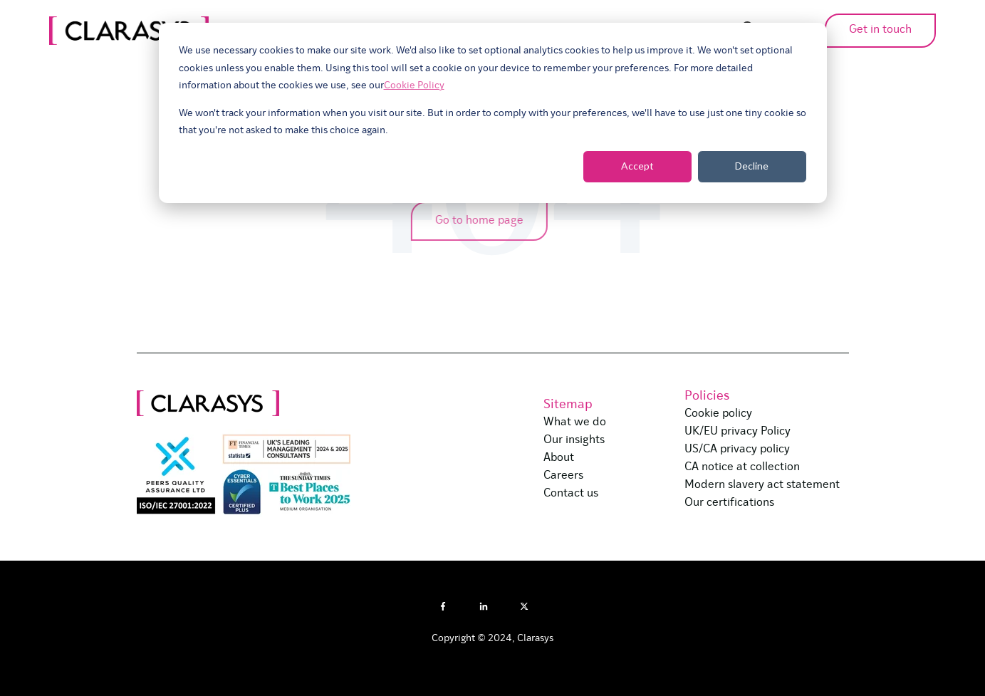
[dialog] (493, 113)
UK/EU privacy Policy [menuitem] (737, 431)
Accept (637, 166)
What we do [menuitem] (574, 422)
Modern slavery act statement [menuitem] (762, 485)
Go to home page (474, 221)
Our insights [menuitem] (574, 440)
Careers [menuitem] (563, 476)
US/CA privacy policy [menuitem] (737, 449)
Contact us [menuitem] (570, 493)
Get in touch (864, 30)
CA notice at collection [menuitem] (742, 467)
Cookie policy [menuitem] (718, 414)
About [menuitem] (558, 458)
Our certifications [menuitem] (729, 503)
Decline (751, 166)
